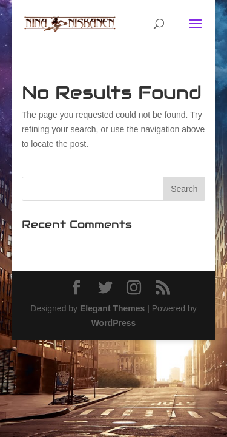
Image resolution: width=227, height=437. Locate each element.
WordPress (113, 323)
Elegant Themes (112, 308)
